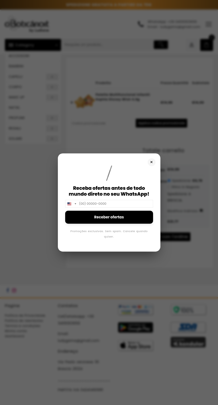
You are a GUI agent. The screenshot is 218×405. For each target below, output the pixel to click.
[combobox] (71, 203)
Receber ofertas (109, 217)
